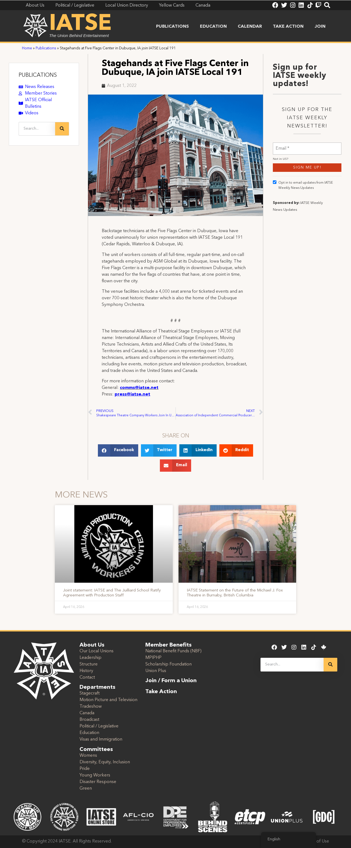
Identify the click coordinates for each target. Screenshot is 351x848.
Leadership (90, 658)
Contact (87, 677)
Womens (88, 755)
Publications (172, 26)
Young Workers (95, 775)
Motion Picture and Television (108, 700)
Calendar (250, 26)
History (86, 671)
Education (213, 26)
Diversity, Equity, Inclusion (105, 762)
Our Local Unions (97, 651)
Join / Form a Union (171, 681)
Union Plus (155, 671)
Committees (96, 749)
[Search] (62, 128)
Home (27, 48)
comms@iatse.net (139, 388)
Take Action (288, 26)
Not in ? (280, 159)
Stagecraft (90, 693)
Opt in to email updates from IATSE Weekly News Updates (303, 185)
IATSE (80, 24)
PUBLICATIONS (38, 75)
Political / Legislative (99, 726)
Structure (89, 664)
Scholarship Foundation (168, 664)
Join (320, 26)
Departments (97, 687)
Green (86, 788)
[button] (118, 450)
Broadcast (89, 720)
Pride (85, 769)
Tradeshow (91, 706)
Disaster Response (98, 782)
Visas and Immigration (101, 739)
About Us (92, 645)
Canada (87, 713)
